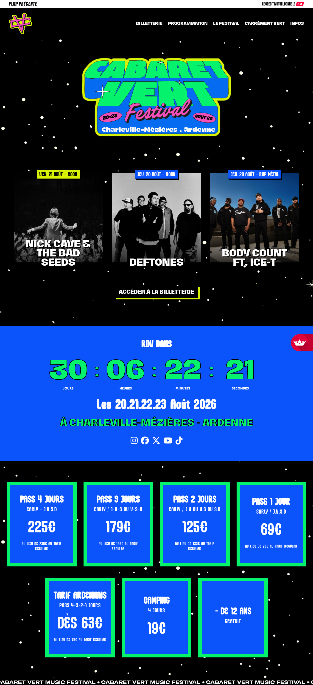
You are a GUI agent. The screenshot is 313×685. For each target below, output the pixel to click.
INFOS (297, 23)
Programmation (188, 23)
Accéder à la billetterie (156, 291)
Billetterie (149, 23)
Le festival (226, 23)
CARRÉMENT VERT (265, 23)
